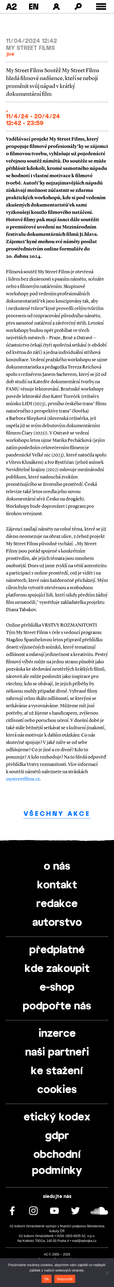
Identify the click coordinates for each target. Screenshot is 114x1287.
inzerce (57, 1033)
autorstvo (57, 922)
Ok (46, 1279)
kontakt (57, 885)
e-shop (57, 987)
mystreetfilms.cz (23, 779)
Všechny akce (57, 814)
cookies (57, 1089)
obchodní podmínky (57, 1162)
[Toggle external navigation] (101, 6)
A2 (11, 6)
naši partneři (57, 1052)
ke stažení (57, 1071)
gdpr (57, 1136)
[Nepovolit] (107, 1272)
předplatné (57, 950)
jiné (10, 54)
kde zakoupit (57, 968)
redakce (57, 904)
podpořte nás (57, 1006)
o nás (57, 866)
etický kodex (57, 1117)
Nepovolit (64, 1279)
